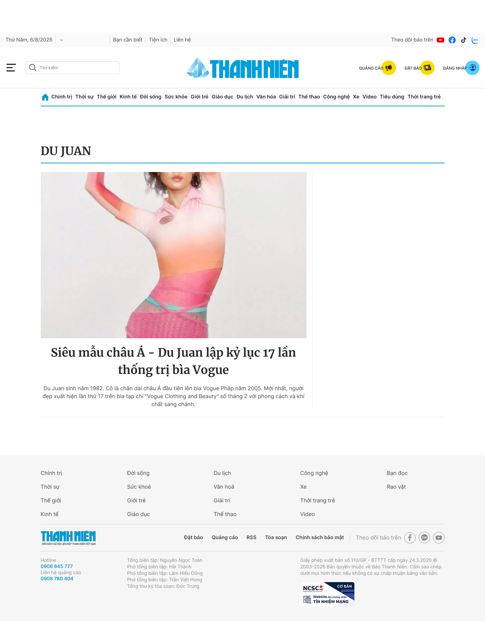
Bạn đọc (397, 473)
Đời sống (150, 97)
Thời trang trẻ (424, 97)
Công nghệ (336, 97)
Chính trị (61, 97)
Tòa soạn (276, 537)
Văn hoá (224, 486)
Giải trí (287, 97)
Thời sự (84, 97)
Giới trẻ (199, 97)
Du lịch (245, 97)
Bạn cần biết (127, 40)
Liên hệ (182, 40)
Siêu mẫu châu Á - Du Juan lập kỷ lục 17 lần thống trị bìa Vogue (173, 361)
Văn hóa (266, 97)
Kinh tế (128, 97)
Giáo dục (222, 97)
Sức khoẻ (139, 486)
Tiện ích (158, 40)
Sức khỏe (176, 97)
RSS (251, 537)
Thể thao (309, 97)
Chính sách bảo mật (320, 537)
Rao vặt (396, 486)
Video (369, 97)
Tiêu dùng (392, 97)
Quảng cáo (225, 537)
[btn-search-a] (32, 67)
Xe (356, 97)
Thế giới (106, 97)
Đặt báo (193, 537)
